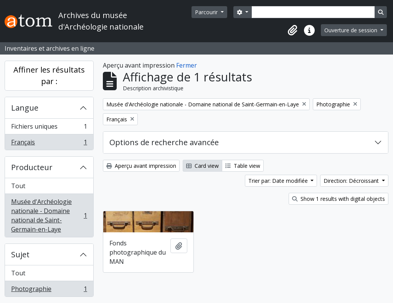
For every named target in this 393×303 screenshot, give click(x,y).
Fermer (186, 65)
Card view (202, 165)
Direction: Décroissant (352, 180)
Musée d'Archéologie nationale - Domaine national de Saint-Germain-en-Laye (49, 215)
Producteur (32, 167)
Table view (242, 165)
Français (49, 143)
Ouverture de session (351, 30)
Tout (18, 186)
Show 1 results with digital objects (338, 198)
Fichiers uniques (49, 128)
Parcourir (207, 12)
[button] (292, 30)
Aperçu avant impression (141, 165)
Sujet (20, 254)
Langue (24, 108)
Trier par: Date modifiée (278, 180)
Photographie (49, 290)
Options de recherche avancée (164, 142)
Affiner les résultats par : (49, 75)
